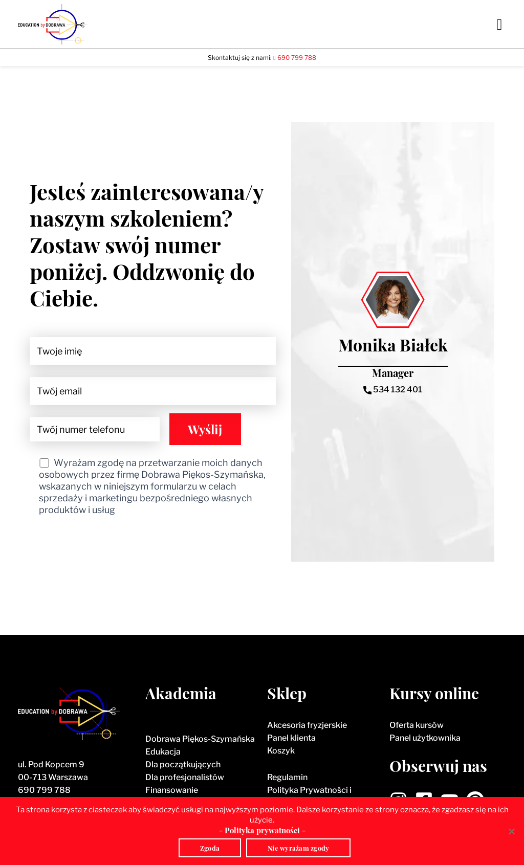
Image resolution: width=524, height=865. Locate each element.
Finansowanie (171, 790)
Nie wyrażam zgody (298, 848)
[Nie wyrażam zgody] (511, 831)
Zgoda (210, 848)
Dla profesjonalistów (184, 777)
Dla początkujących (183, 764)
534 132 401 (392, 389)
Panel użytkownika (425, 738)
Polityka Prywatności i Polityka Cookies (309, 796)
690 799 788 (44, 790)
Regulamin (287, 777)
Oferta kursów (416, 725)
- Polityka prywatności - (262, 830)
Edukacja (163, 752)
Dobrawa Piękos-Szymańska (200, 739)
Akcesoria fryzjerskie (307, 725)
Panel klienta (291, 738)
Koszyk (281, 751)
